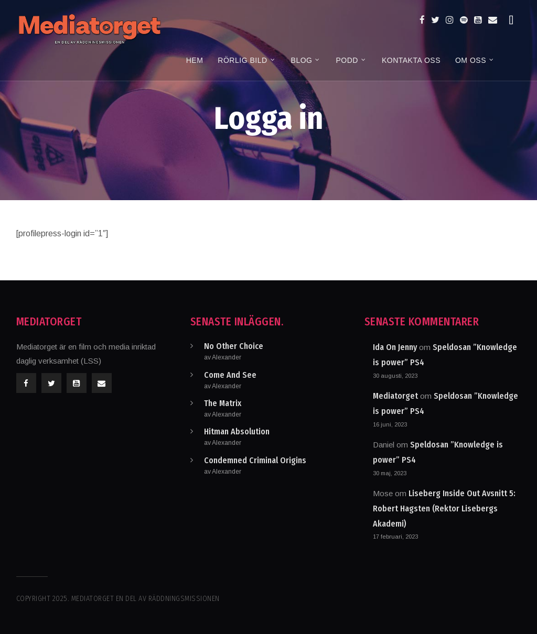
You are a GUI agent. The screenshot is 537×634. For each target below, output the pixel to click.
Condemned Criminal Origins (255, 460)
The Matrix (222, 403)
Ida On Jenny (395, 347)
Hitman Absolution (237, 431)
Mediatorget (395, 396)
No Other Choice (233, 346)
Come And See (230, 375)
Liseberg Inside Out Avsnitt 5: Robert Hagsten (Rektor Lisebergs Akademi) (444, 508)
